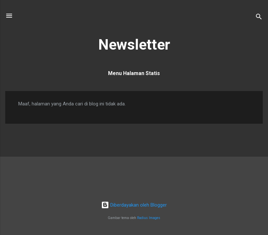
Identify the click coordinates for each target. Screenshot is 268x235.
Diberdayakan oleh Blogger (134, 205)
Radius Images (148, 218)
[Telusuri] (259, 18)
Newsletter (134, 44)
